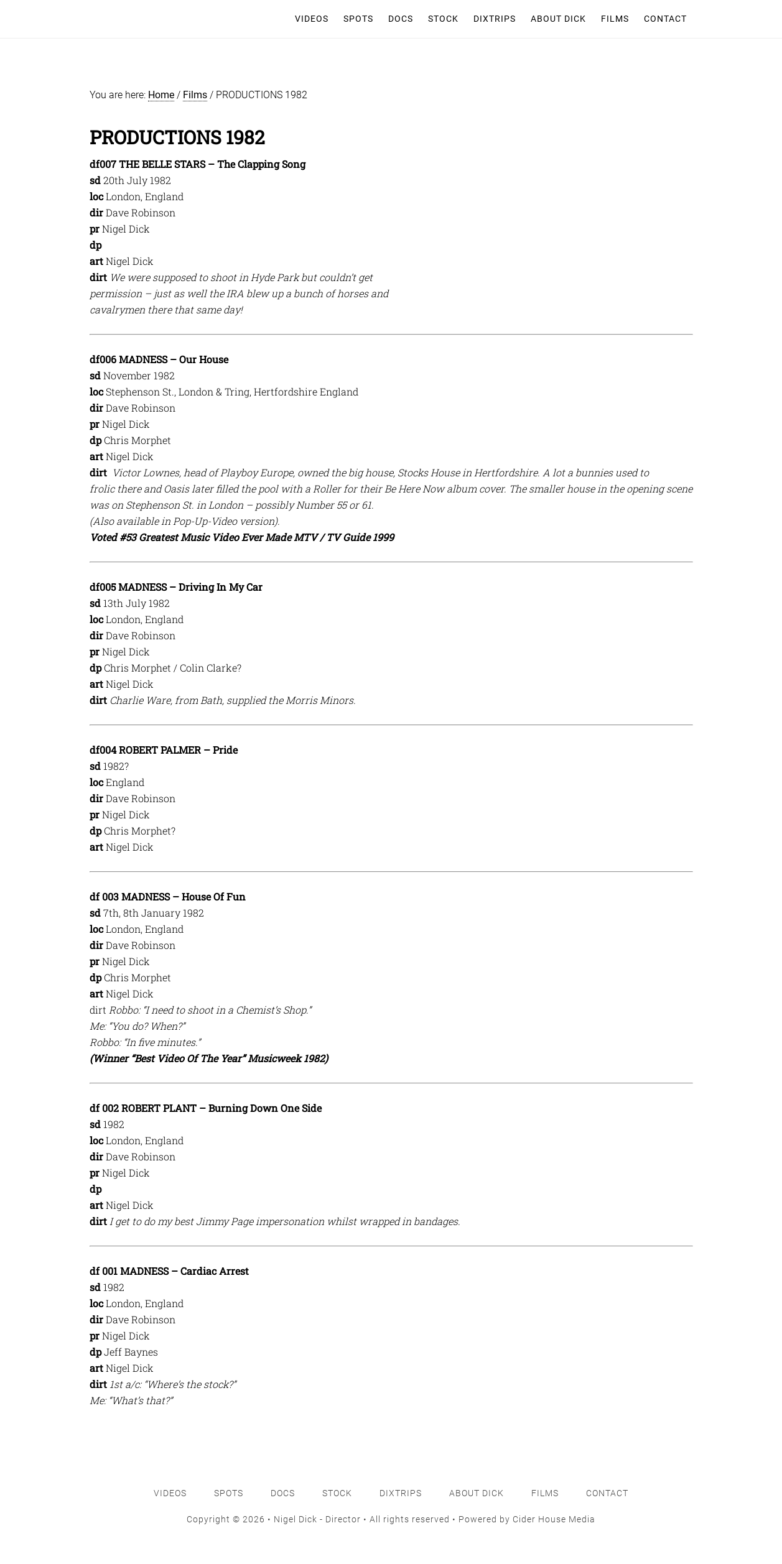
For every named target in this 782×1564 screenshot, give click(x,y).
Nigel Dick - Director (148, 18)
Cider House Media (554, 1519)
